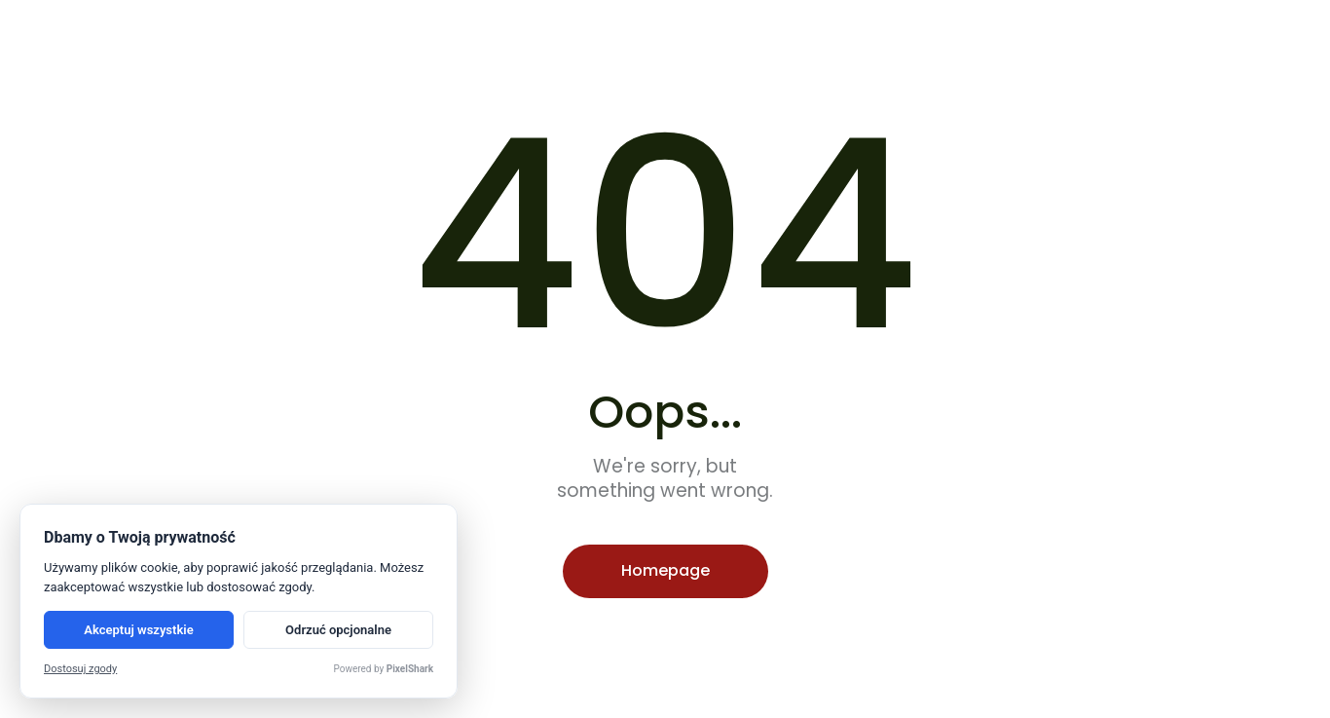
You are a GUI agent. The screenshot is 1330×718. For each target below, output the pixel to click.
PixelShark (410, 668)
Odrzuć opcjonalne (338, 630)
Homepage (665, 570)
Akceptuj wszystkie (138, 630)
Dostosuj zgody (80, 668)
